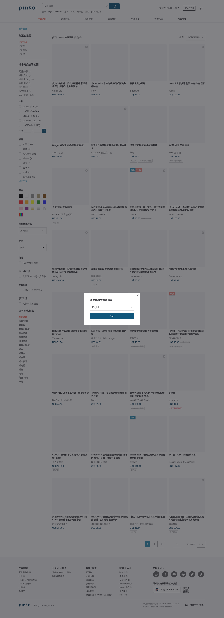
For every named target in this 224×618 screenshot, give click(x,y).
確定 (112, 316)
